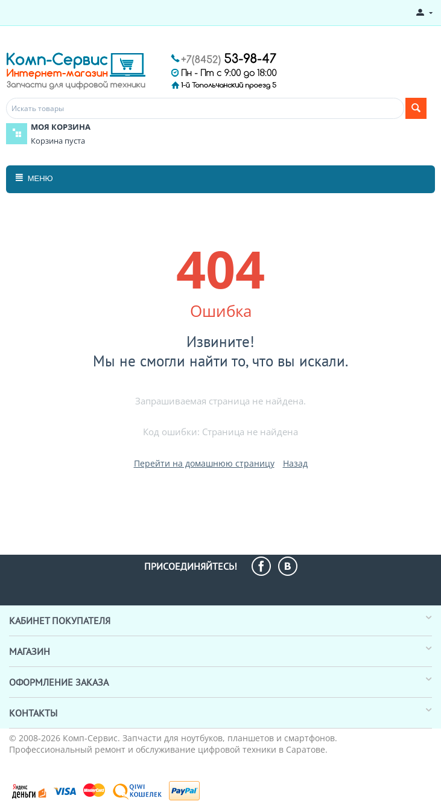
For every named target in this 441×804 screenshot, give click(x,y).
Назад (295, 463)
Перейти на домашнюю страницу (204, 463)
